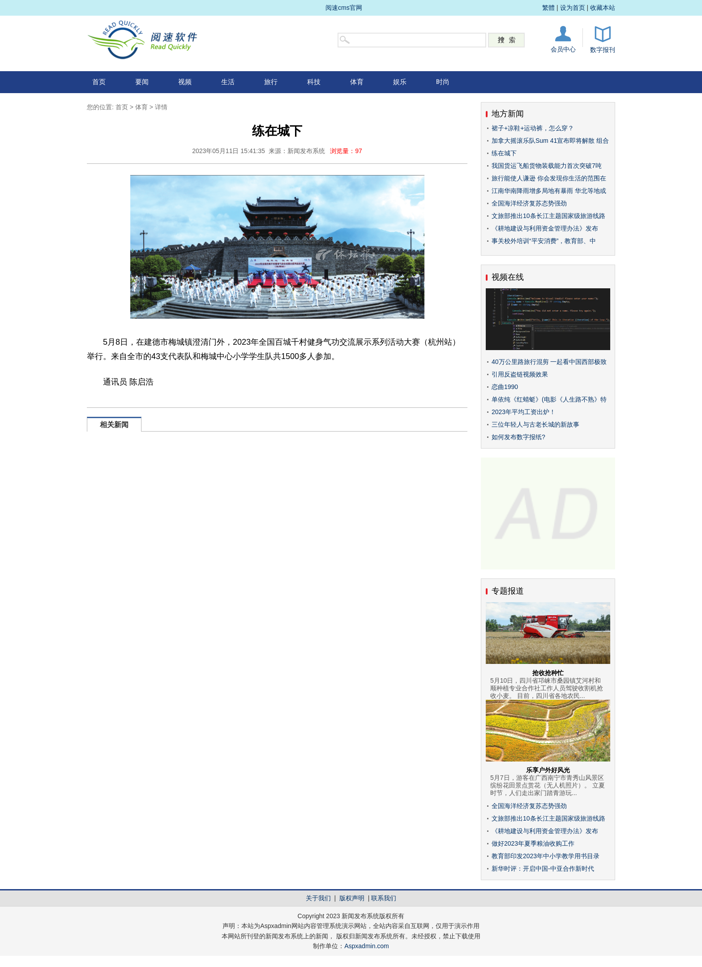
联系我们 (383, 898)
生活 (228, 82)
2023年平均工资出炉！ (524, 411)
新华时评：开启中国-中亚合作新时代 (543, 868)
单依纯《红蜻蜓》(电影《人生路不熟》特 (549, 399)
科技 (314, 82)
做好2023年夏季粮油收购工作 (533, 843)
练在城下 (504, 153)
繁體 (548, 7)
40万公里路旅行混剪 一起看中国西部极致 (549, 361)
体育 (357, 82)
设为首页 (572, 7)
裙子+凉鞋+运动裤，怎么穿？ (533, 128)
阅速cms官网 (343, 7)
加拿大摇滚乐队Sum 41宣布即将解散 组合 (550, 140)
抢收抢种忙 (548, 672)
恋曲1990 (505, 386)
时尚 (442, 82)
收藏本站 (602, 7)
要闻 (142, 82)
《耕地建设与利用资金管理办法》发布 (545, 228)
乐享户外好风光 (548, 770)
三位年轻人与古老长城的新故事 (535, 424)
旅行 (271, 82)
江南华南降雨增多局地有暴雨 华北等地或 (549, 190)
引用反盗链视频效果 (520, 374)
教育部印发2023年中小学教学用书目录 (545, 856)
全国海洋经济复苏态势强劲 (529, 203)
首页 (99, 82)
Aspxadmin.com (366, 946)
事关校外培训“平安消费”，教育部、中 (544, 240)
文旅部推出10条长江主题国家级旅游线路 (548, 215)
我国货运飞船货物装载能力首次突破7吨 (547, 165)
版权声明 (351, 898)
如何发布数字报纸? (518, 437)
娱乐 (400, 82)
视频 (185, 82)
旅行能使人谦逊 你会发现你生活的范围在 (549, 178)
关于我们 (318, 898)
